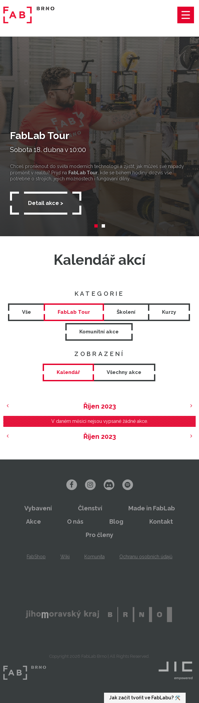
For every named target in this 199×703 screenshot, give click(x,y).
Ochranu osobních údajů (145, 556)
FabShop (36, 556)
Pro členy (99, 534)
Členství (90, 508)
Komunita (94, 556)
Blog (116, 521)
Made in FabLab (151, 508)
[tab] (68, 372)
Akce (33, 521)
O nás (75, 521)
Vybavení (38, 508)
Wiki (65, 556)
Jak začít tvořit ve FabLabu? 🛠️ (144, 697)
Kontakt (161, 521)
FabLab (24, 673)
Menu (185, 15)
